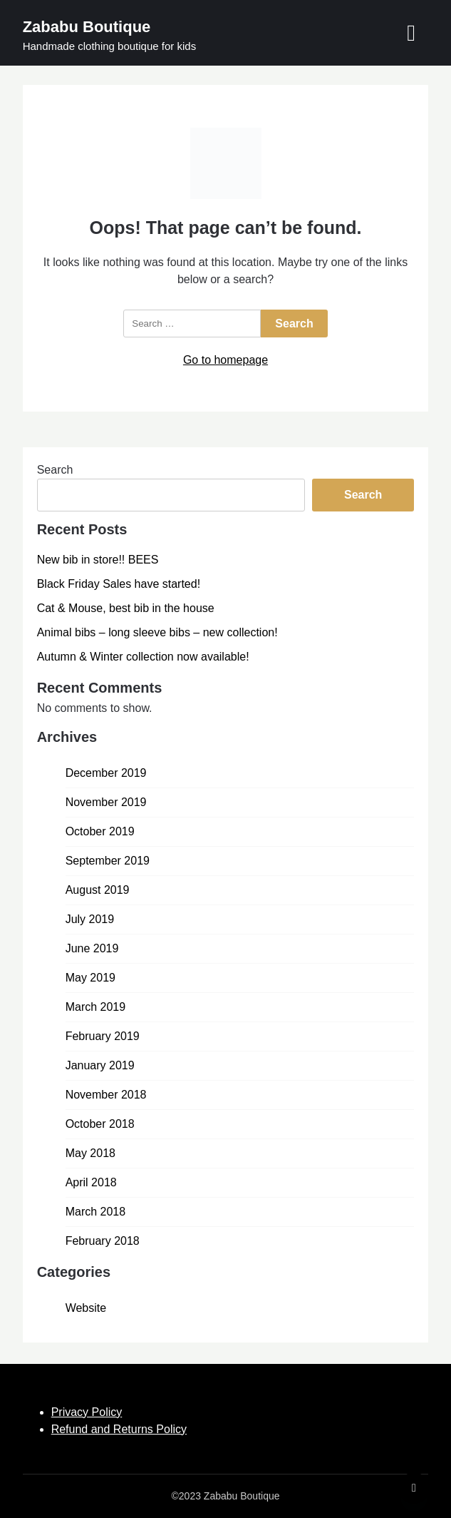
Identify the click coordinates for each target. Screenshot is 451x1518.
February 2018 (103, 1241)
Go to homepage (225, 360)
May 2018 (90, 1153)
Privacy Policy (87, 1412)
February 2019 (103, 1036)
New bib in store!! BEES (98, 560)
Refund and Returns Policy (119, 1429)
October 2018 (100, 1124)
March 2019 (96, 1007)
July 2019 (90, 919)
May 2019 (90, 978)
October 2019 (100, 831)
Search (55, 470)
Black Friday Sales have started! (118, 584)
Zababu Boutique (87, 27)
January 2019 (100, 1065)
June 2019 (92, 948)
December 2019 (106, 773)
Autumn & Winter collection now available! (143, 657)
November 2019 (106, 802)
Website (86, 1308)
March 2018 (96, 1212)
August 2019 (98, 890)
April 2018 (91, 1182)
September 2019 (108, 861)
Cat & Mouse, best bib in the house (125, 608)
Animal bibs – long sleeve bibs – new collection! (157, 632)
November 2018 (106, 1095)
